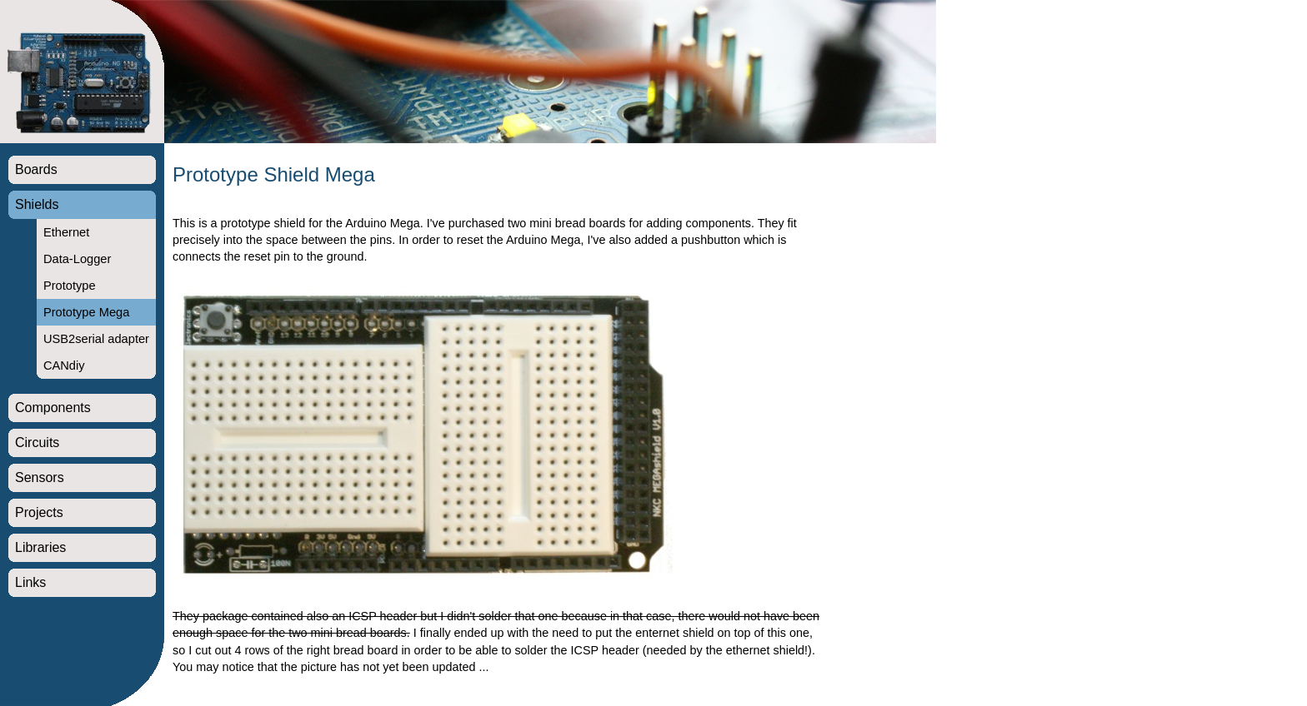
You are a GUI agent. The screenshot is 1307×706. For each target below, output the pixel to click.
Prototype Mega (86, 312)
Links (30, 582)
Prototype (69, 285)
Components (53, 407)
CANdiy (64, 365)
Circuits (37, 442)
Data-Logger (77, 259)
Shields (36, 204)
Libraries (40, 547)
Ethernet (66, 232)
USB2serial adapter (96, 339)
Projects (39, 512)
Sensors (39, 477)
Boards (36, 169)
